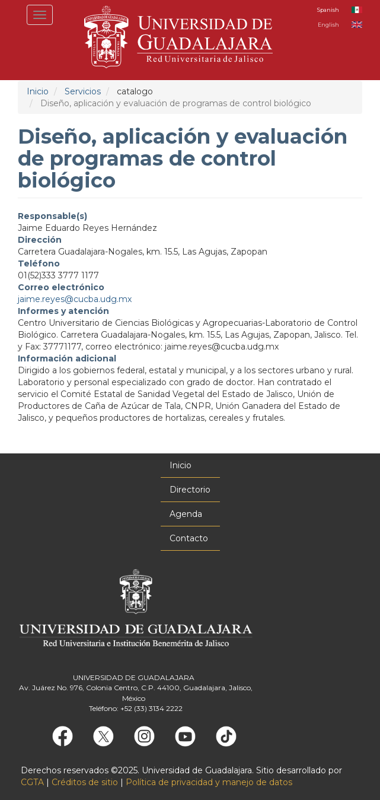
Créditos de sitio (85, 782)
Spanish (328, 10)
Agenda (186, 514)
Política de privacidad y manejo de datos (209, 782)
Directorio (190, 489)
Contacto (189, 538)
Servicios (83, 91)
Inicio (38, 91)
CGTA (32, 782)
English (328, 24)
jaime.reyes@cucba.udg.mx (75, 299)
